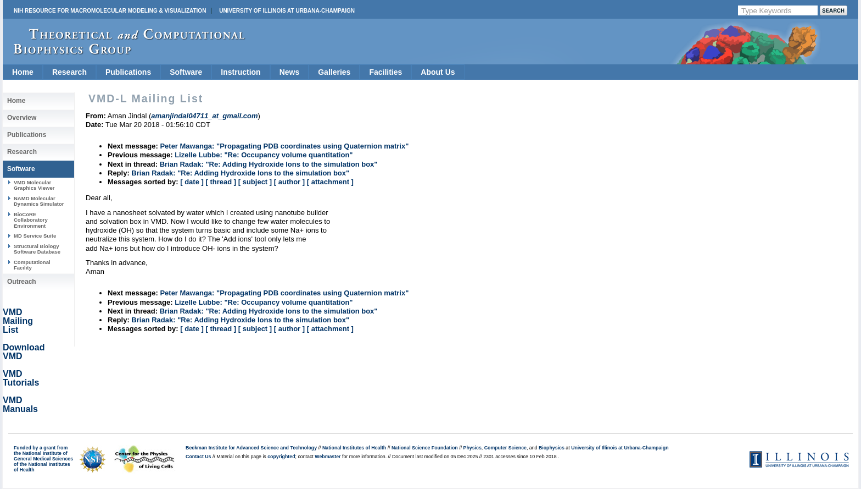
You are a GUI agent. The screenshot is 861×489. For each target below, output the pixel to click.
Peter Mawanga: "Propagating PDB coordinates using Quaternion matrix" (284, 146)
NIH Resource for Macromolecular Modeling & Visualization (110, 11)
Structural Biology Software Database (37, 249)
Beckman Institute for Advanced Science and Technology (251, 447)
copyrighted (281, 456)
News (289, 72)
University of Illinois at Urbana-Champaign (287, 11)
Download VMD (23, 352)
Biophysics (551, 447)
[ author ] (289, 182)
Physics (472, 447)
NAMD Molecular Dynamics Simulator (39, 201)
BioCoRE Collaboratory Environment (31, 220)
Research (69, 72)
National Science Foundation (425, 447)
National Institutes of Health (354, 447)
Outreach (21, 281)
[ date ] (192, 182)
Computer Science (505, 447)
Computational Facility (32, 265)
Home (22, 72)
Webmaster (327, 456)
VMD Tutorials (21, 378)
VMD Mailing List (18, 320)
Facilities (385, 72)
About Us (438, 72)
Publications (128, 72)
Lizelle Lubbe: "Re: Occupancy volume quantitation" (264, 155)
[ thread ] (220, 182)
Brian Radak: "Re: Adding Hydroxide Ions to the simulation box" (269, 164)
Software (186, 72)
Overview (21, 118)
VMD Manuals (20, 404)
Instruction (240, 72)
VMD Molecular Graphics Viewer (34, 185)
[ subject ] (255, 182)
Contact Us (198, 456)
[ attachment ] (330, 182)
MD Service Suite (35, 236)
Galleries (334, 72)
